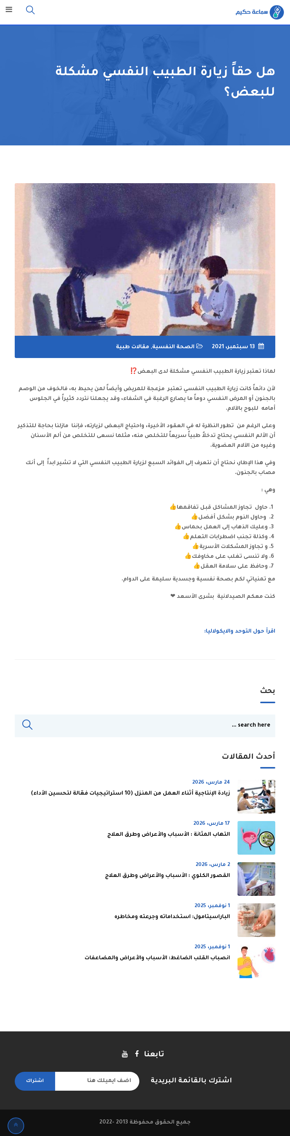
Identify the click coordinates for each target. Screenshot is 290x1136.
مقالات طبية (132, 347)
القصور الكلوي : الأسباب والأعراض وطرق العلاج (167, 876)
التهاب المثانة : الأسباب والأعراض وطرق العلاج (168, 835)
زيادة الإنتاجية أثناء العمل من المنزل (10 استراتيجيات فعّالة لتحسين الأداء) (130, 794)
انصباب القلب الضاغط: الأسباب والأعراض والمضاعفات (157, 958)
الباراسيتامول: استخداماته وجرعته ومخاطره (172, 917)
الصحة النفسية (173, 347)
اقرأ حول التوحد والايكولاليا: (239, 632)
